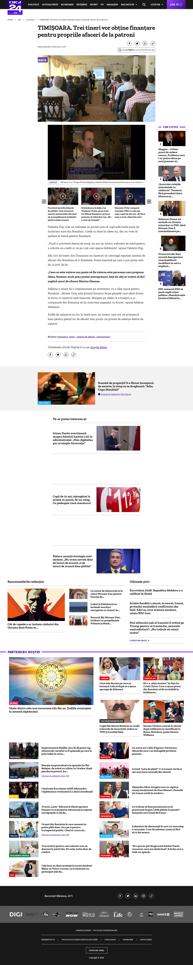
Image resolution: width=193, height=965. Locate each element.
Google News (98, 347)
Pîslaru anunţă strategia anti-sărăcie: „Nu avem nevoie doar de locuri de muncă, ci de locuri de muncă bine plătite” (73, 561)
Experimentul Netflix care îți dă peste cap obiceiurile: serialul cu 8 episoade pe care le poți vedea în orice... (66, 750)
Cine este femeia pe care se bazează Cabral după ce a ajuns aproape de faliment (118, 686)
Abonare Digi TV (48, 939)
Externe (81, 4)
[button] (96, 152)
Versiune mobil (96, 950)
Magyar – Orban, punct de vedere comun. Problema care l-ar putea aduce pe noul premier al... (171, 155)
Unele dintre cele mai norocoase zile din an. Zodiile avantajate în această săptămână (50, 709)
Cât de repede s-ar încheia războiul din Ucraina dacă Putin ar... (33, 625)
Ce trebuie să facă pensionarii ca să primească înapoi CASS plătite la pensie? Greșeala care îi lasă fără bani (156, 809)
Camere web (128, 939)
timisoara (63, 336)
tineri (72, 336)
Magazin (112, 4)
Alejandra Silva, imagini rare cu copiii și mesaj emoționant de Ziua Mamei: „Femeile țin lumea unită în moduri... (157, 790)
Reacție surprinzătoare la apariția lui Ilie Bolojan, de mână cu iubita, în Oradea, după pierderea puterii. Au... (66, 768)
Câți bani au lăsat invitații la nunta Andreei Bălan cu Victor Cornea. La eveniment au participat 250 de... (66, 868)
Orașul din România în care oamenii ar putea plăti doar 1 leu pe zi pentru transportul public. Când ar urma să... (64, 827)
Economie (67, 4)
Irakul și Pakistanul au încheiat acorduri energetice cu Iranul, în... (105, 607)
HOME (10, 19)
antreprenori (103, 336)
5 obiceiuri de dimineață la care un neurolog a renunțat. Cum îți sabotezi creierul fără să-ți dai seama (158, 829)
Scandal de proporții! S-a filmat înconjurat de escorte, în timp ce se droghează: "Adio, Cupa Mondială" (126, 386)
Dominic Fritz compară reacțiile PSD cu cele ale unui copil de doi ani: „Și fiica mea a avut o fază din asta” (130, 212)
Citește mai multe (138, 640)
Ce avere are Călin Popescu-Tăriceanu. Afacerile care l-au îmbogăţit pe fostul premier (154, 750)
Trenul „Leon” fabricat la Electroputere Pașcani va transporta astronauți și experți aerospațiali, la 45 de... (66, 809)
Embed (53, 182)
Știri (20, 19)
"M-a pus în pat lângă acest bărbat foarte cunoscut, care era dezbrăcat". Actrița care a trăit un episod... (157, 849)
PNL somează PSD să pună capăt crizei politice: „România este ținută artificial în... (171, 293)
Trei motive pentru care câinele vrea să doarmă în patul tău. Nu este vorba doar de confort (66, 849)
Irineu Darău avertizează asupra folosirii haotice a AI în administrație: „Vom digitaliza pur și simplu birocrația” (73, 438)
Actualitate (50, 4)
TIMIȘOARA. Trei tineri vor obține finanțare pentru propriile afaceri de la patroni (74, 19)
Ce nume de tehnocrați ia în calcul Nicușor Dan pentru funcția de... (106, 593)
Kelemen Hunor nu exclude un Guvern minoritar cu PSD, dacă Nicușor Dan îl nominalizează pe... (171, 225)
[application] (96, 152)
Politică (33, 4)
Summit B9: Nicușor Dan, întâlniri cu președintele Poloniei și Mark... (105, 620)
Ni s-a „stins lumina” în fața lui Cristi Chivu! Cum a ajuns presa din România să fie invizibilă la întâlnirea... (162, 688)
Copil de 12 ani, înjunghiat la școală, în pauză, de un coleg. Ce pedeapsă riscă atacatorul (72, 500)
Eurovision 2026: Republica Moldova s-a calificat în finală (156, 591)
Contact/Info (146, 939)
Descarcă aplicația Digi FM (55, 775)
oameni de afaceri (86, 336)
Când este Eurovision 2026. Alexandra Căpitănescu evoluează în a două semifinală (67, 790)
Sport (94, 4)
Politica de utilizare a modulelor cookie (80, 939)
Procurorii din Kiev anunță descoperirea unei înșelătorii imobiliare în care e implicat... (170, 260)
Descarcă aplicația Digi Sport (116, 394)
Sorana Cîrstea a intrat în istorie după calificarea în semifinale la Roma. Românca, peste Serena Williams (162, 730)
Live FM (155, 4)
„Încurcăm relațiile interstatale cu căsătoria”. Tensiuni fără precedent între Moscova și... (170, 190)
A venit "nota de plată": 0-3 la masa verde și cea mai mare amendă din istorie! (157, 770)
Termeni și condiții (83, 930)
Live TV (174, 4)
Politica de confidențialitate (105, 930)
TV (102, 4)
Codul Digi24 (110, 939)
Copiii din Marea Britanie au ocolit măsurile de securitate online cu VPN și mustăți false (120, 729)
